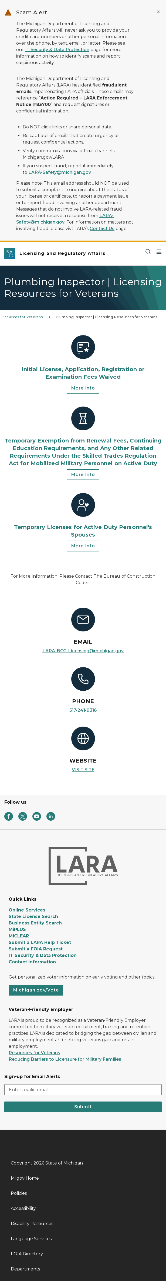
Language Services (31, 1238)
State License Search (33, 916)
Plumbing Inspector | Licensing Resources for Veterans (106, 317)
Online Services (27, 910)
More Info (83, 388)
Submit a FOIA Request (36, 948)
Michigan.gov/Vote (36, 990)
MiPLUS (17, 929)
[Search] (148, 251)
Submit (83, 1106)
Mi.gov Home (25, 1178)
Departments (25, 1269)
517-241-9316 (83, 710)
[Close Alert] (158, 11)
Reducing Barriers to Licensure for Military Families (65, 1059)
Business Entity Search (35, 923)
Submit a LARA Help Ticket (40, 942)
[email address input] (83, 1089)
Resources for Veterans (34, 1052)
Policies (19, 1193)
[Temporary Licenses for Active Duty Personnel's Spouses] (83, 515)
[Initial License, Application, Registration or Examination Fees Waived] (83, 358)
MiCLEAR (19, 936)
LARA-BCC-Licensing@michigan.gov (83, 650)
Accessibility (23, 1208)
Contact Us (102, 228)
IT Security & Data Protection (57, 49)
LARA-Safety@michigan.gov (59, 172)
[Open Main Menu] (159, 251)
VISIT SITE (83, 769)
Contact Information (32, 961)
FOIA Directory (27, 1253)
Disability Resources (32, 1223)
